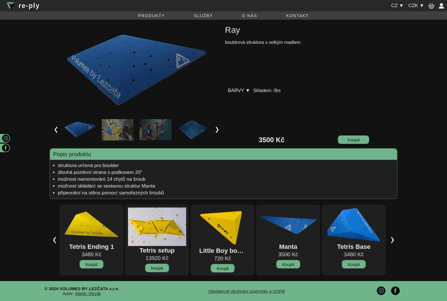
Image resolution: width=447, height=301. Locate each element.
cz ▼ (397, 5)
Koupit (354, 139)
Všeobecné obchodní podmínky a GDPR (246, 291)
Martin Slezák (88, 293)
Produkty (151, 15)
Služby (203, 15)
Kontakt (297, 15)
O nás (249, 15)
